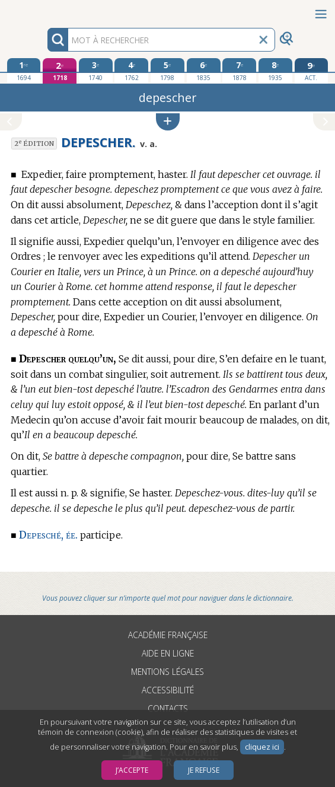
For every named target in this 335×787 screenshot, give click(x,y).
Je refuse (203, 770)
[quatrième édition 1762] (131, 70)
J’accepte (132, 770)
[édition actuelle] (311, 71)
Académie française (168, 635)
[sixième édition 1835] (204, 70)
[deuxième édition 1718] (59, 71)
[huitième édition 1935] (275, 70)
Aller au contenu (46, 10)
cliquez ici (262, 747)
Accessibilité (168, 690)
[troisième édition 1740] (96, 70)
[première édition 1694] (24, 70)
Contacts (168, 708)
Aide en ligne (168, 653)
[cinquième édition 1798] (167, 70)
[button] (168, 121)
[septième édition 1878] (239, 70)
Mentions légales (167, 671)
